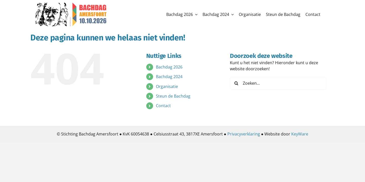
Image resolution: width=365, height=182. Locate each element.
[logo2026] (70, 4)
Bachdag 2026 (169, 67)
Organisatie (167, 86)
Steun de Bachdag (173, 96)
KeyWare (299, 134)
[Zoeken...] (278, 83)
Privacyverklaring (243, 134)
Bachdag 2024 (169, 76)
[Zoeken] (236, 83)
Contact (163, 105)
